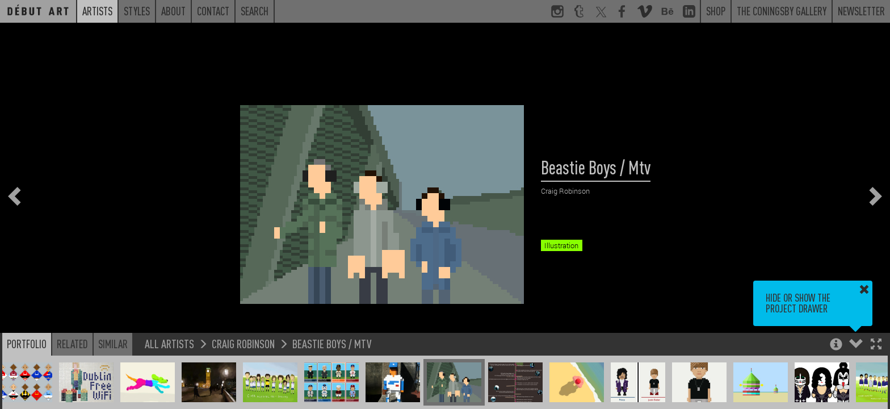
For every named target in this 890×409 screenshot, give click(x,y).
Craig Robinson (243, 343)
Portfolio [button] (27, 343)
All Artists (169, 343)
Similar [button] (113, 343)
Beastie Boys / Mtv (331, 343)
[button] (876, 345)
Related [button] (72, 343)
